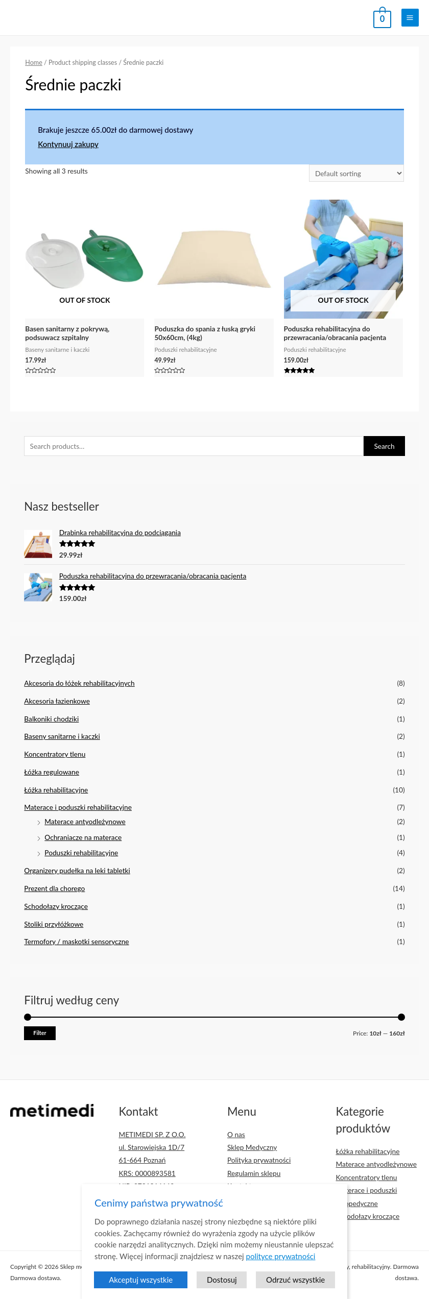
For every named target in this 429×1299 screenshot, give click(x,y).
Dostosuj (222, 1287)
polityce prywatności (281, 1263)
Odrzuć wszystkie (295, 1287)
